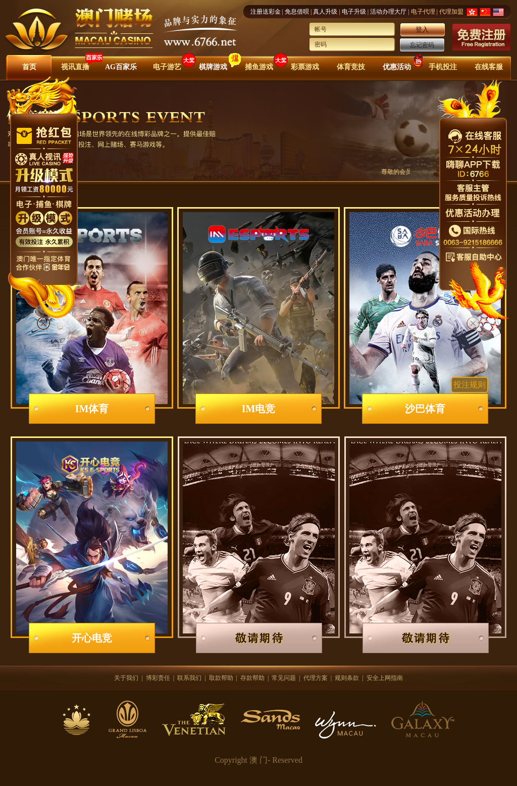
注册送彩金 (265, 11)
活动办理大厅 (388, 11)
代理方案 (315, 677)
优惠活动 (397, 67)
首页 (29, 67)
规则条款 (347, 677)
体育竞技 (351, 67)
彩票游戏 (305, 67)
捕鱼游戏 (259, 67)
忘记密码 (422, 44)
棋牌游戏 (213, 67)
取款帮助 (221, 677)
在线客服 (489, 67)
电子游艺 (167, 67)
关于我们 (126, 677)
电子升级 (354, 11)
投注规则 (469, 384)
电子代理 (423, 11)
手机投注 (443, 67)
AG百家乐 (121, 67)
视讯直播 (75, 67)
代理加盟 (451, 11)
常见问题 (284, 677)
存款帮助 (252, 677)
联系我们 (189, 677)
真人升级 (325, 11)
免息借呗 (297, 11)
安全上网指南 (385, 677)
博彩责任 (158, 677)
